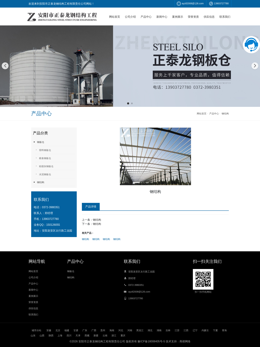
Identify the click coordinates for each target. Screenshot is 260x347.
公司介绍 (130, 16)
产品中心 (146, 16)
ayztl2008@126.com (193, 3)
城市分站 (36, 330)
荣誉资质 (193, 16)
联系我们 (224, 16)
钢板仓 (38, 142)
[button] (128, 103)
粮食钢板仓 (43, 158)
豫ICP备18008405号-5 (151, 341)
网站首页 (114, 16)
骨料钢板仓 (43, 150)
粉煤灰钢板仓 (44, 166)
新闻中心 (161, 16)
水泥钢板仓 (43, 174)
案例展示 (177, 16)
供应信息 (209, 16)
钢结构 (225, 113)
